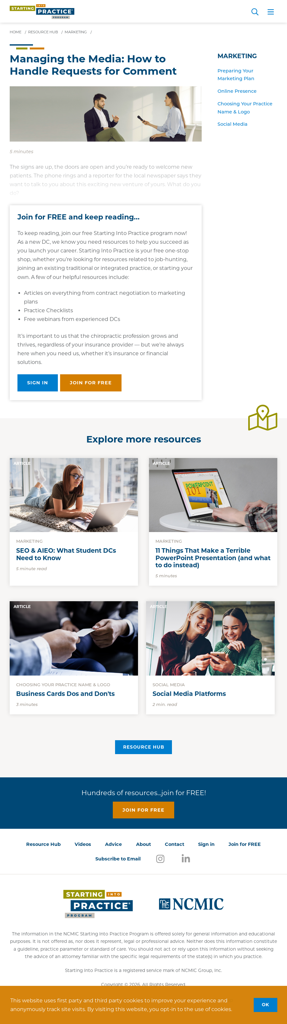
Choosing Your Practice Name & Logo (245, 107)
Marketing (237, 56)
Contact (174, 844)
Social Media (233, 124)
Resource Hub (143, 747)
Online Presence (237, 91)
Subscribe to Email (118, 859)
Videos (83, 844)
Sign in (37, 383)
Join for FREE (245, 844)
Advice (113, 844)
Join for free (91, 383)
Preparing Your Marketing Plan (236, 74)
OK (265, 1004)
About (143, 844)
